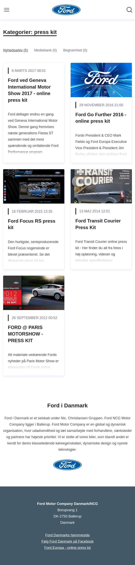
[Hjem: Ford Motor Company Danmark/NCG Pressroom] (66, 9)
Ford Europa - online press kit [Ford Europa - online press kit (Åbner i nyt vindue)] (67, 548)
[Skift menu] (6, 9)
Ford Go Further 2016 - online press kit (100, 118)
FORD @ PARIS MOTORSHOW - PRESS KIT (25, 334)
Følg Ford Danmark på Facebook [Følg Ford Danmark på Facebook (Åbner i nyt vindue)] (67, 541)
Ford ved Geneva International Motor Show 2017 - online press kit (29, 90)
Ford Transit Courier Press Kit (98, 224)
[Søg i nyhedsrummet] (129, 10)
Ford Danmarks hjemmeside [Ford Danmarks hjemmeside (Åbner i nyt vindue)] (67, 535)
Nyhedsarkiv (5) (15, 50)
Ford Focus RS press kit (31, 224)
